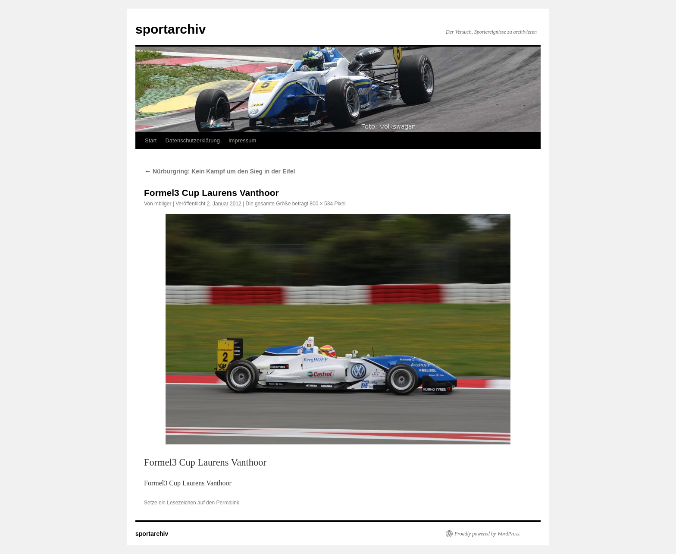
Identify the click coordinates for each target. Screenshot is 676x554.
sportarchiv (170, 29)
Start (150, 140)
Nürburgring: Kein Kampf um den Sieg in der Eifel (219, 171)
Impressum (242, 140)
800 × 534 (321, 204)
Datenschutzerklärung (192, 140)
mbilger (162, 204)
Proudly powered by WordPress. (487, 534)
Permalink (227, 503)
